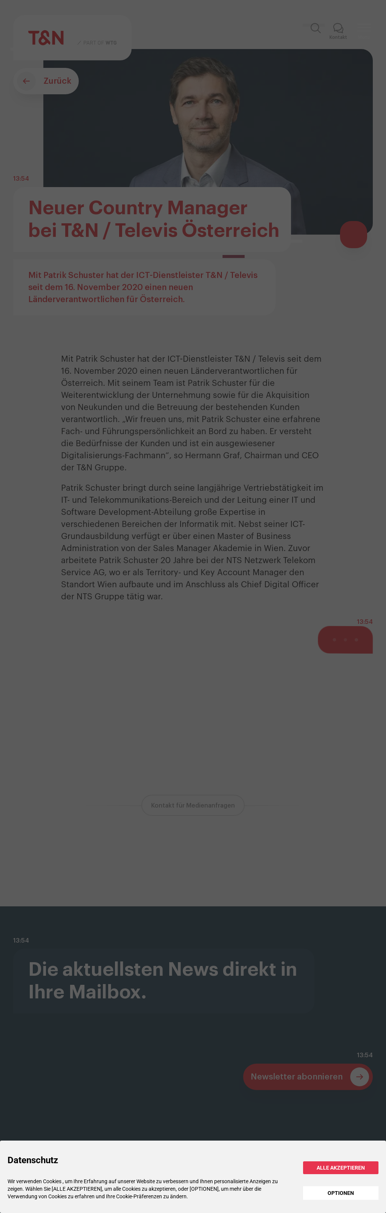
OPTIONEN (341, 1193)
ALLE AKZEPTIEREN (341, 1168)
